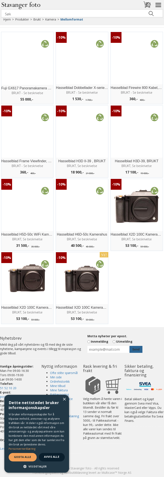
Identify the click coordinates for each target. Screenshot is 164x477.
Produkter (22, 19)
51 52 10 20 (8, 388)
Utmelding (124, 341)
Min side (56, 377)
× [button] (64, 399)
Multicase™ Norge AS (116, 473)
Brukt (37, 19)
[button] (37, 466)
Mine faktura (59, 390)
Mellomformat (71, 19)
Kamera (50, 19)
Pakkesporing (59, 394)
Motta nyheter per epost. (107, 336)
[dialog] (36, 434)
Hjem (7, 19)
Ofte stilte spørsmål (64, 373)
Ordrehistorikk (60, 381)
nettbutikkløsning (76, 473)
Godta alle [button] (22, 457)
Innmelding (99, 341)
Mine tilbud (57, 386)
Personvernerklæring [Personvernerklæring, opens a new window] (22, 449)
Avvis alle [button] (51, 457)
